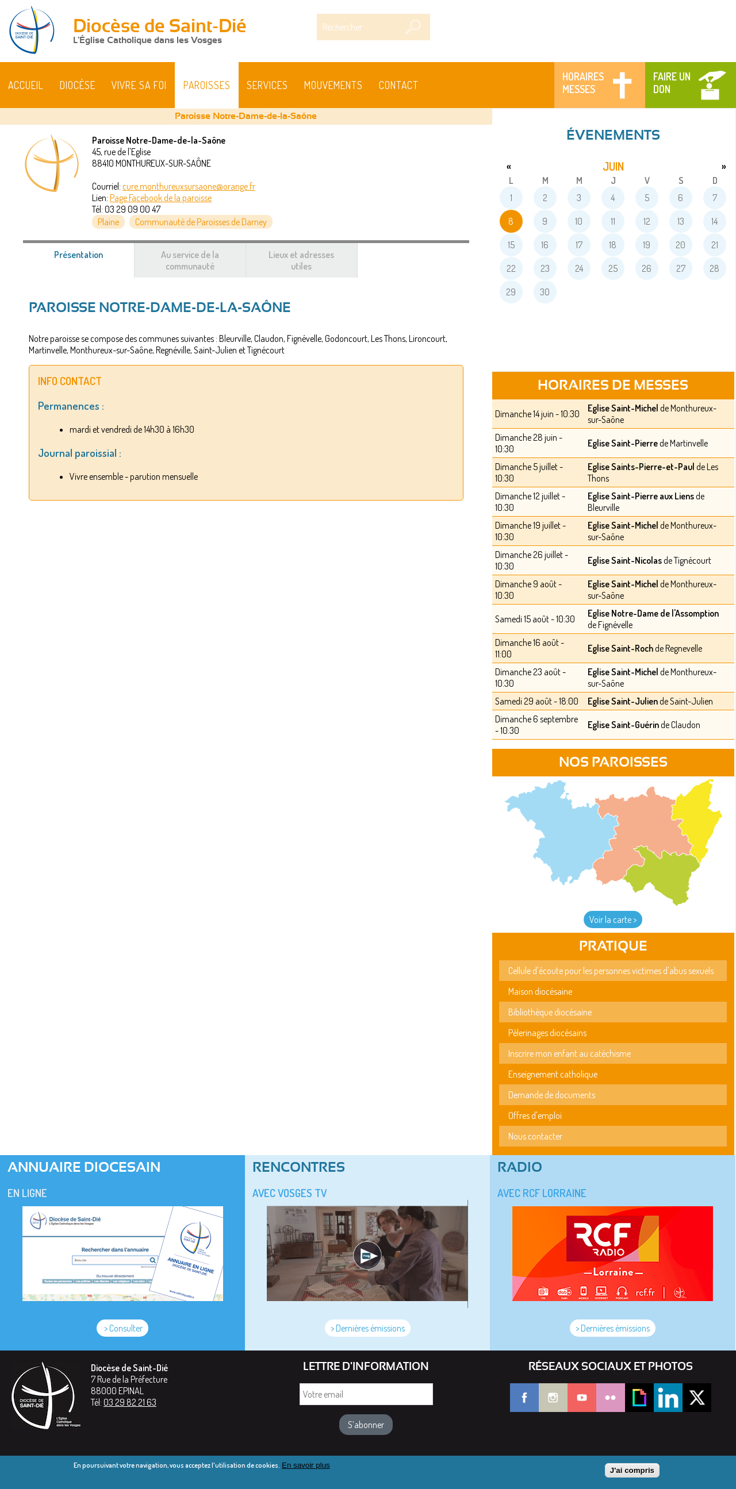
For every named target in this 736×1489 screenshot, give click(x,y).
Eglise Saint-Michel (623, 408)
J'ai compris (632, 1472)
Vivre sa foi (139, 85)
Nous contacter (535, 1136)
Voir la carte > (613, 919)
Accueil (26, 85)
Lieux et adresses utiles (301, 260)
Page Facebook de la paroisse (161, 197)
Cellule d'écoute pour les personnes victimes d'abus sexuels (611, 970)
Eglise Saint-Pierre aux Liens (641, 496)
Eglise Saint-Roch (620, 648)
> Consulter (122, 1328)
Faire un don (672, 82)
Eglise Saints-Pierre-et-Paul (641, 466)
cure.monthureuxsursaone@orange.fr (188, 186)
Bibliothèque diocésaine (550, 1012)
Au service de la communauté (190, 260)
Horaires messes (583, 82)
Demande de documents (551, 1095)
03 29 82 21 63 (129, 1402)
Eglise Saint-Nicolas (625, 560)
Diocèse (77, 85)
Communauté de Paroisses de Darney (201, 222)
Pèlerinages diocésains (547, 1032)
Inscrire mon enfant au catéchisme (569, 1053)
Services (267, 85)
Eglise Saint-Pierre (623, 443)
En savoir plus (306, 1467)
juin (613, 166)
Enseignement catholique (552, 1074)
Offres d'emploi (535, 1115)
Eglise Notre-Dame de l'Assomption (653, 613)
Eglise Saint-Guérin (623, 724)
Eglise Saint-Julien (623, 701)
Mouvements (333, 85)
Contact (399, 85)
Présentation (92, 260)
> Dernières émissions (368, 1328)
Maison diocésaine (540, 991)
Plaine (108, 222)
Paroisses (207, 85)
